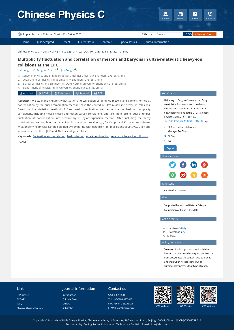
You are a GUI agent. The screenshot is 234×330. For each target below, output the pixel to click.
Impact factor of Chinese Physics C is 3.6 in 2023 (52, 34)
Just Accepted (45, 42)
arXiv (19, 304)
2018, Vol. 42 (50, 51)
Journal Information (157, 42)
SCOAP (21, 299)
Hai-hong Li (24, 70)
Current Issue (86, 42)
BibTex (169, 136)
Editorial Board (70, 299)
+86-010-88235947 (122, 299)
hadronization (75, 136)
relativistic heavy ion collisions (129, 136)
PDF (98, 93)
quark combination (97, 136)
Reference (62, 93)
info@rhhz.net (159, 324)
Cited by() (169, 235)
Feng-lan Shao (45, 70)
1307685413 (120, 294)
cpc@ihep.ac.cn (125, 308)
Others (66, 303)
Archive (107, 42)
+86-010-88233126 (123, 303)
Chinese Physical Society (30, 308)
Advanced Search (204, 34)
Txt (167, 141)
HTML (44, 93)
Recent (66, 42)
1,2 (33, 69)
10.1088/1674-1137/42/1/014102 (109, 51)
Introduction (69, 294)
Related (82, 93)
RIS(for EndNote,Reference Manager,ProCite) (180, 129)
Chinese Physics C (28, 51)
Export (170, 148)
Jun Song (66, 70)
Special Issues (128, 42)
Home (25, 42)
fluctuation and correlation (49, 136)
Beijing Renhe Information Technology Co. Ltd (111, 324)
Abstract (26, 93)
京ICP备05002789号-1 (188, 320)
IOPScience (23, 294)
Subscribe (68, 308)
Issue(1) (66, 51)
